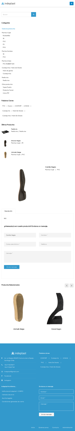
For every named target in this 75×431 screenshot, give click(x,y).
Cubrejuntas (7, 73)
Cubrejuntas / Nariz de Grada (12, 68)
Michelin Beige (18, 329)
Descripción (8, 211)
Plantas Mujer (6, 33)
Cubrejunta (6, 111)
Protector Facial (8, 90)
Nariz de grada (8, 71)
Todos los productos (8, 29)
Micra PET (6, 93)
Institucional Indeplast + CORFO (12, 391)
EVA (4, 47)
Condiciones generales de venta (13, 401)
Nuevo (10, 106)
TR (3, 38)
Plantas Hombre (7, 51)
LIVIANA (26, 106)
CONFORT (18, 106)
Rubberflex (6, 35)
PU (3, 44)
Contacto (55, 427)
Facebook (7, 376)
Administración (68, 427)
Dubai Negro (56, 329)
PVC (4, 41)
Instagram (7, 380)
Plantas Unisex (6, 61)
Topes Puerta (7, 87)
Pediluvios (5, 77)
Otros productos (7, 84)
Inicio (33, 427)
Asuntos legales (7, 398)
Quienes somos (43, 427)
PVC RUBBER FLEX (8, 64)
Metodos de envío (8, 395)
